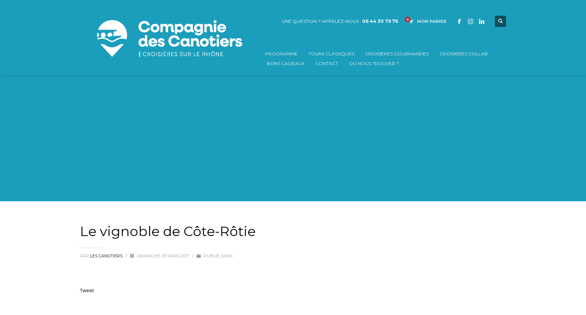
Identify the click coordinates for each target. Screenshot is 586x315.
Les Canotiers (107, 256)
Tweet (87, 290)
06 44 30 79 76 (380, 21)
